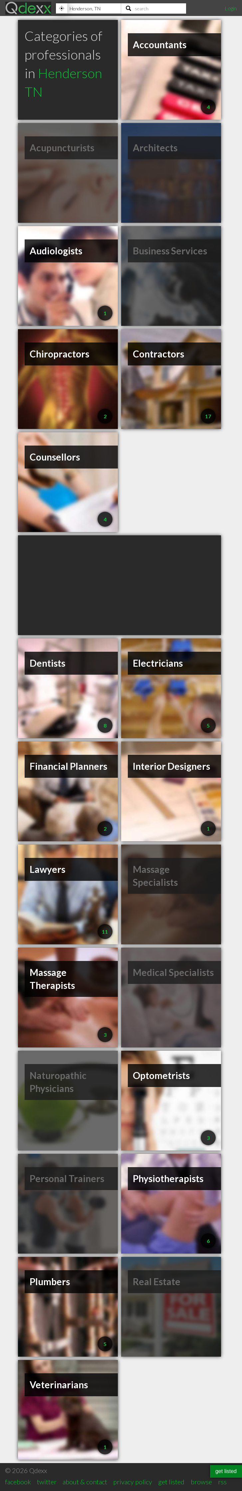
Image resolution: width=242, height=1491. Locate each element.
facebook (18, 1482)
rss (222, 1482)
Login (231, 8)
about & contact (85, 1482)
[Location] (88, 8)
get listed (171, 1482)
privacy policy (132, 1482)
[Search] (153, 8)
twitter (47, 1482)
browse (201, 1482)
